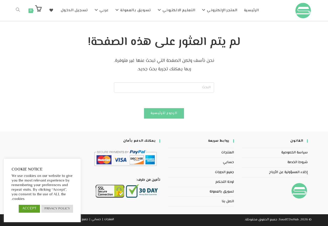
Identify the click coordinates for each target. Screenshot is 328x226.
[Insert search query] (164, 87)
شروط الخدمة (298, 162)
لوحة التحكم (225, 182)
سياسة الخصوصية (294, 152)
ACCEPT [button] (29, 208)
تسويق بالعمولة (222, 192)
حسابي (228, 162)
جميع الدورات (224, 172)
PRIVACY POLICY (57, 208)
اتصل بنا (228, 201)
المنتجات (227, 152)
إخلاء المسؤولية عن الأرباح (288, 172)
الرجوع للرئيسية (164, 113)
